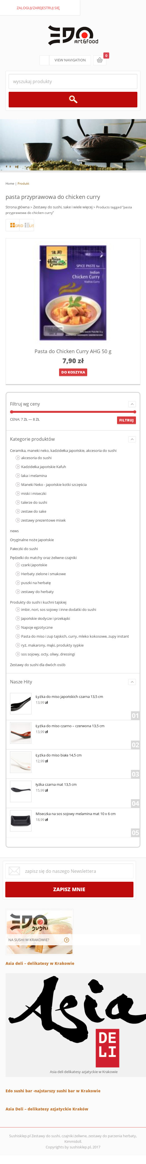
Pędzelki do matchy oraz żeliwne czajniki (43, 557)
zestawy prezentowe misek (43, 520)
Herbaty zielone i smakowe (43, 573)
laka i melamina (34, 475)
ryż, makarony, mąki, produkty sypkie (52, 645)
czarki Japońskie (34, 564)
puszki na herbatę (36, 582)
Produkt (23, 183)
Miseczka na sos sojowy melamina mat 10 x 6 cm (63, 813)
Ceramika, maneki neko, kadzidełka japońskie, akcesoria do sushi (63, 450)
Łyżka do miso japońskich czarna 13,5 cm (56, 696)
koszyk (100, 60)
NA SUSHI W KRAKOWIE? (28, 939)
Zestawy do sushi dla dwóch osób (37, 664)
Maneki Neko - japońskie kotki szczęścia (54, 484)
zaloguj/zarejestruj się (38, 7)
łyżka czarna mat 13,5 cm (43, 784)
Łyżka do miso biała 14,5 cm (46, 754)
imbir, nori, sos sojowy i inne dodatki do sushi (58, 609)
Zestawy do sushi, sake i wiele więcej (63, 206)
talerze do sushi (34, 502)
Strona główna (18, 206)
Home (10, 183)
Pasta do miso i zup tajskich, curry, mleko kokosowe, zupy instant (75, 636)
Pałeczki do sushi (24, 548)
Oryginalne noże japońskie (32, 539)
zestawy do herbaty (37, 591)
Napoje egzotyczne (37, 627)
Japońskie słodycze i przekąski (45, 618)
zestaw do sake (33, 511)
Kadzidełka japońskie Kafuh (43, 466)
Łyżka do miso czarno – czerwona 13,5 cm (57, 725)
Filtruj (126, 420)
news (14, 530)
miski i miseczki (33, 493)
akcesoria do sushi (36, 457)
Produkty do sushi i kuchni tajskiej (38, 602)
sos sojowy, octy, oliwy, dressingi (48, 654)
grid (17, 225)
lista (31, 225)
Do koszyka (73, 372)
